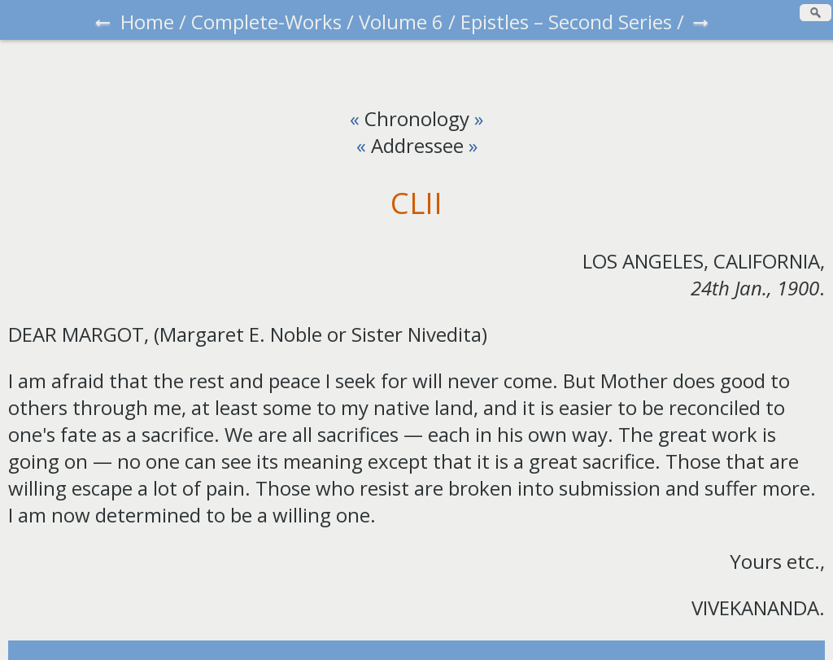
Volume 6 (401, 21)
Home (147, 21)
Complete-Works (266, 21)
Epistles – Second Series (566, 21)
